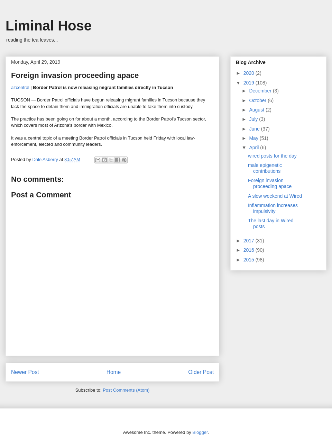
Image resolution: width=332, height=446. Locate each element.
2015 (249, 259)
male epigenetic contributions (265, 168)
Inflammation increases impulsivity (273, 208)
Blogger (200, 432)
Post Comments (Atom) (126, 390)
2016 (249, 250)
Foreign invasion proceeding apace (270, 183)
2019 (249, 83)
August (257, 110)
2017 (249, 240)
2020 (249, 73)
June (255, 129)
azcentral (20, 87)
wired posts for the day (272, 156)
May (254, 138)
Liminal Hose (49, 25)
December (261, 90)
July (254, 119)
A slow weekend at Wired (275, 196)
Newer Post (25, 372)
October (258, 100)
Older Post (201, 372)
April (254, 147)
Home (114, 372)
